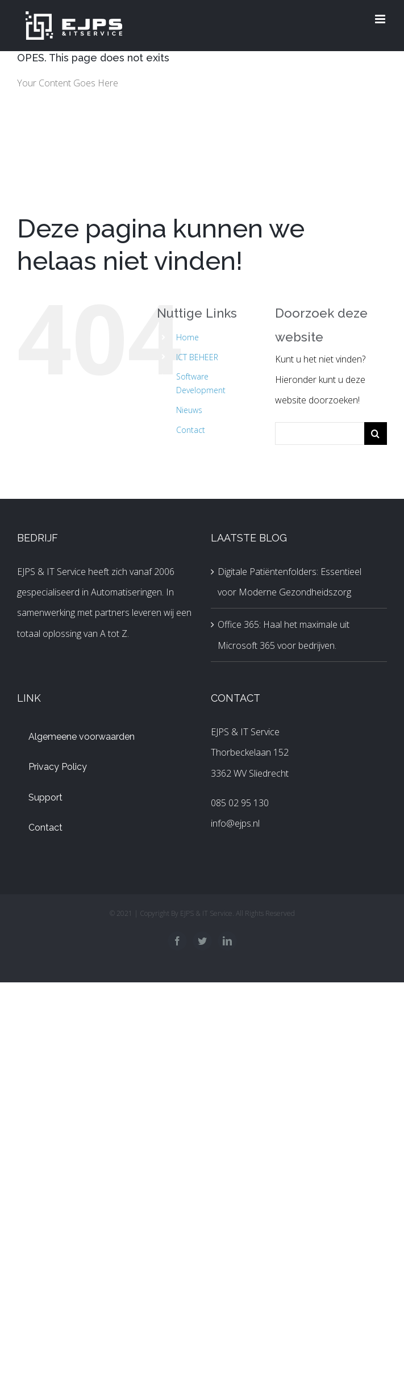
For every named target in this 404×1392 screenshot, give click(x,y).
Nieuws (189, 410)
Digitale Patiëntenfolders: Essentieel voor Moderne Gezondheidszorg (289, 581)
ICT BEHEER (197, 357)
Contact (190, 429)
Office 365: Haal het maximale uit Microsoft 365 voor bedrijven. (283, 634)
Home (187, 337)
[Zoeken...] (319, 433)
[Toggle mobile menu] (381, 19)
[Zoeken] (375, 433)
